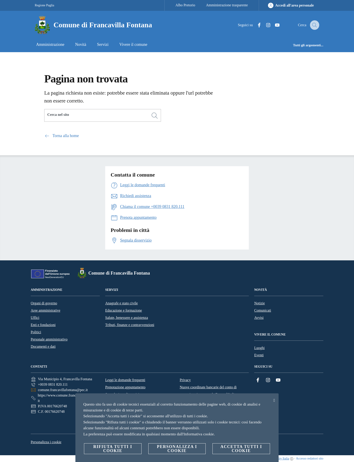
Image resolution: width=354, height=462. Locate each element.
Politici (36, 332)
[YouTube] (273, 25)
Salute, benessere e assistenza (126, 318)
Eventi (259, 355)
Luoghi (259, 348)
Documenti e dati (43, 346)
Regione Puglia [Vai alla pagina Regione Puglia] (44, 5)
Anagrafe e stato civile (121, 303)
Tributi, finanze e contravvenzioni (129, 325)
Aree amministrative (45, 310)
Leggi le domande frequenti (125, 380)
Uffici (35, 318)
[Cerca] (313, 25)
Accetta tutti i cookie (241, 448)
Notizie (259, 303)
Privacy (185, 380)
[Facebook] (255, 25)
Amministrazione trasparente (227, 5)
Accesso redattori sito (309, 458)
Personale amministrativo (49, 339)
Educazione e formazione (123, 310)
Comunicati (262, 310)
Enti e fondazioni (43, 325)
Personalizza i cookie (46, 442)
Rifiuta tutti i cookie (112, 448)
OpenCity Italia (279, 458)
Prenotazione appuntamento (125, 387)
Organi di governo (44, 303)
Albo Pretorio (185, 5)
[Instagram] (264, 25)
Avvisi (258, 318)
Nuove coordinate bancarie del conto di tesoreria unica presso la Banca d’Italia (208, 390)
